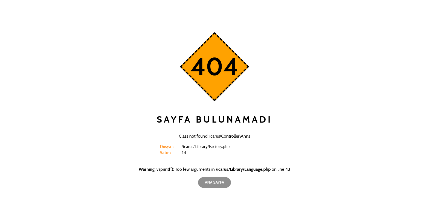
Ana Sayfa (214, 182)
